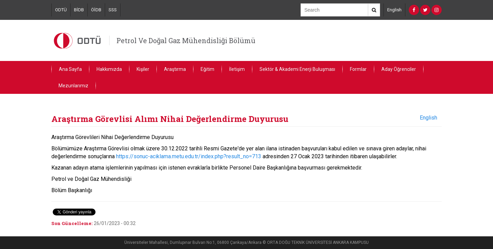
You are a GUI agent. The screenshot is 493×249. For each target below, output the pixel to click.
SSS (113, 9)
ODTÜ (61, 9)
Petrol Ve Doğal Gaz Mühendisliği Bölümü (185, 40)
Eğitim (207, 69)
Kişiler (143, 69)
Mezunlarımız (73, 85)
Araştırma (175, 69)
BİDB (79, 9)
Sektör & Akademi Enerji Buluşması (297, 69)
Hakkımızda (109, 69)
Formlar (358, 69)
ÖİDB (96, 9)
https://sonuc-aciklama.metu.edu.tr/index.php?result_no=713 (188, 156)
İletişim (237, 69)
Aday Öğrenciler (398, 69)
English (394, 9)
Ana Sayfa (70, 69)
